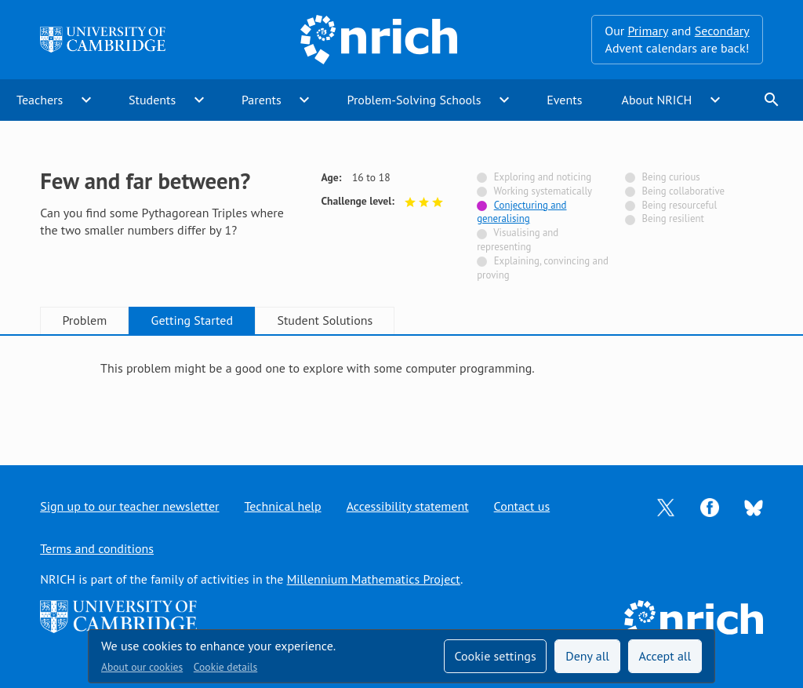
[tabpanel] (401, 385)
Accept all (665, 656)
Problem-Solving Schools (414, 99)
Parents (262, 99)
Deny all (587, 656)
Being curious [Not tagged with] (670, 177)
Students (152, 99)
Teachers (39, 99)
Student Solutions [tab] (324, 320)
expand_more (86, 99)
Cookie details (225, 667)
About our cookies (142, 667)
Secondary (722, 30)
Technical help (283, 506)
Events (564, 99)
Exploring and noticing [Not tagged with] (542, 177)
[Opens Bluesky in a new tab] (753, 507)
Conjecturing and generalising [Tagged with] (521, 212)
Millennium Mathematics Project (373, 579)
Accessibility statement (408, 506)
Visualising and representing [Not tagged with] (517, 239)
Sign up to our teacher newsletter (129, 506)
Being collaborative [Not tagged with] (683, 191)
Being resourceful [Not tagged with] (679, 205)
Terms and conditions (97, 548)
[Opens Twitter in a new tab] (665, 506)
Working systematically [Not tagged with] (542, 191)
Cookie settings (495, 656)
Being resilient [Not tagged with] (672, 218)
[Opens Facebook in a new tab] (709, 506)
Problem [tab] (84, 320)
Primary (647, 30)
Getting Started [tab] (192, 320)
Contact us (522, 506)
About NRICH (657, 99)
